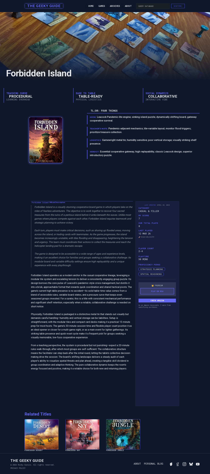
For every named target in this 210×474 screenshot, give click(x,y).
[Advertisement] (157, 357)
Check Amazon (157, 300)
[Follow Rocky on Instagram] (184, 463)
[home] (43, 6)
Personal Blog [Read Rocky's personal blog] (153, 463)
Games (101, 6)
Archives (115, 6)
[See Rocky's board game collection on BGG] (171, 463)
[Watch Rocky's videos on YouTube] (198, 463)
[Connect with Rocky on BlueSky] (191, 463)
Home (91, 6)
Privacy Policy (17, 468)
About (128, 6)
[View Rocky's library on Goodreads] (178, 463)
